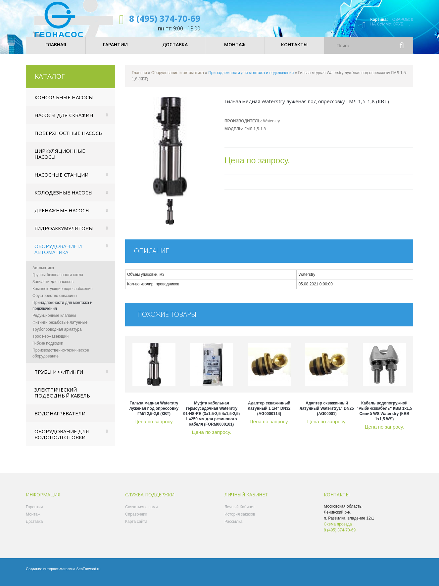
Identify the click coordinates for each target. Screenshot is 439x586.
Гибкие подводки (47, 349)
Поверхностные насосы (68, 138)
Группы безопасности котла (57, 280)
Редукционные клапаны (54, 321)
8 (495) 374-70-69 (164, 18)
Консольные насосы (63, 103)
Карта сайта (136, 527)
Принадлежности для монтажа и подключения (62, 311)
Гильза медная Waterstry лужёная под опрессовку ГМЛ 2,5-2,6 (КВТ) (153, 414)
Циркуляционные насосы (59, 159)
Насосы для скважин (63, 120)
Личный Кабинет (239, 512)
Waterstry (271, 126)
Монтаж (33, 520)
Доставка (34, 527)
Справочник (136, 520)
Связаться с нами (141, 512)
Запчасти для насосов (52, 287)
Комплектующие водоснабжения (62, 294)
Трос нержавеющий (50, 342)
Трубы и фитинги (58, 377)
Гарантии (34, 512)
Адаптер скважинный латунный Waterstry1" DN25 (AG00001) (327, 414)
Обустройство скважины (54, 301)
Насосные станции (61, 180)
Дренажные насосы (62, 216)
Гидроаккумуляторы (63, 233)
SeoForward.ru (88, 574)
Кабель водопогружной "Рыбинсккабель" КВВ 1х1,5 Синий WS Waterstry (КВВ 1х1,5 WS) (384, 416)
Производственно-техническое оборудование (60, 359)
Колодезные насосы (63, 198)
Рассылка (233, 527)
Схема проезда (338, 529)
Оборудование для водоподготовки (61, 440)
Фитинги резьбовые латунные (59, 328)
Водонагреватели (59, 419)
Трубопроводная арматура (56, 335)
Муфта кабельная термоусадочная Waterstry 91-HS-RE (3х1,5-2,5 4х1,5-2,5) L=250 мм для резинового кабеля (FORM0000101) (211, 419)
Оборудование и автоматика (58, 254)
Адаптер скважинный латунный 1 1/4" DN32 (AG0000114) (269, 414)
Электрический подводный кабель (62, 398)
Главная (139, 78)
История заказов (239, 520)
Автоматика (43, 273)
